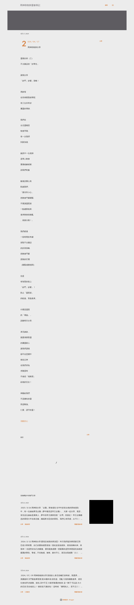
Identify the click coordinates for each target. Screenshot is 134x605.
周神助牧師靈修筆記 (30, 5)
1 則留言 (27, 592)
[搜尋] (106, 5)
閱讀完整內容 (78, 524)
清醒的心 (24, 421)
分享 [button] (101, 41)
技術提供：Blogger (67, 600)
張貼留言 (27, 524)
